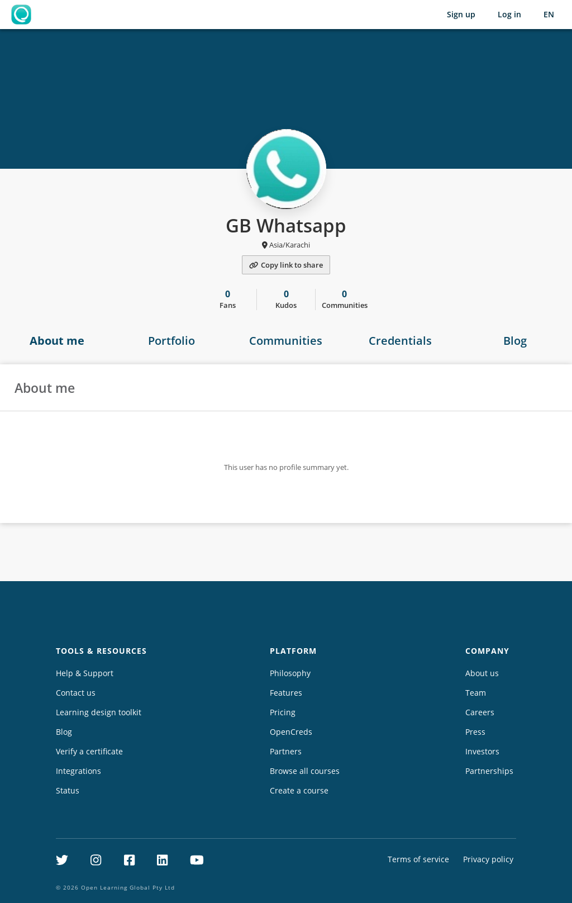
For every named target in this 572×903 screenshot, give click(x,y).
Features (286, 692)
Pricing (282, 712)
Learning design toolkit (98, 712)
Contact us (76, 692)
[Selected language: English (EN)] (549, 14)
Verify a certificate (89, 751)
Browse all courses (305, 771)
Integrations (78, 771)
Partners (286, 751)
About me (57, 340)
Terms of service (418, 859)
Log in (509, 14)
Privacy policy (488, 859)
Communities (285, 340)
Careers (479, 712)
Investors (482, 751)
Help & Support (84, 673)
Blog (515, 340)
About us (482, 673)
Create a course (299, 790)
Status (67, 790)
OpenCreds (291, 731)
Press (475, 731)
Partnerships (489, 771)
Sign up (461, 14)
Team (475, 692)
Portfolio (171, 340)
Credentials (400, 340)
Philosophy (290, 673)
